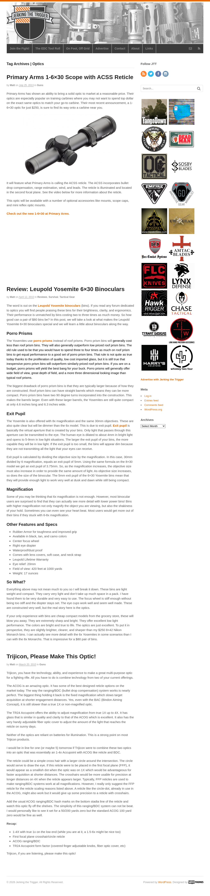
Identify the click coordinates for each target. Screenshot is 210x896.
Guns (40, 85)
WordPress (164, 882)
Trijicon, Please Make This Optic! (51, 656)
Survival (53, 297)
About (135, 48)
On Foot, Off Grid (78, 48)
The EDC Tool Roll (47, 48)
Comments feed (153, 405)
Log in (148, 395)
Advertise (102, 48)
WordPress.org (153, 409)
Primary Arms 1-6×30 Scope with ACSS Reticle (70, 77)
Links (149, 48)
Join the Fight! (19, 48)
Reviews (42, 297)
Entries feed (151, 400)
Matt (12, 85)
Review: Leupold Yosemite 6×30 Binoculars (66, 289)
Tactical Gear (67, 297)
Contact (120, 48)
